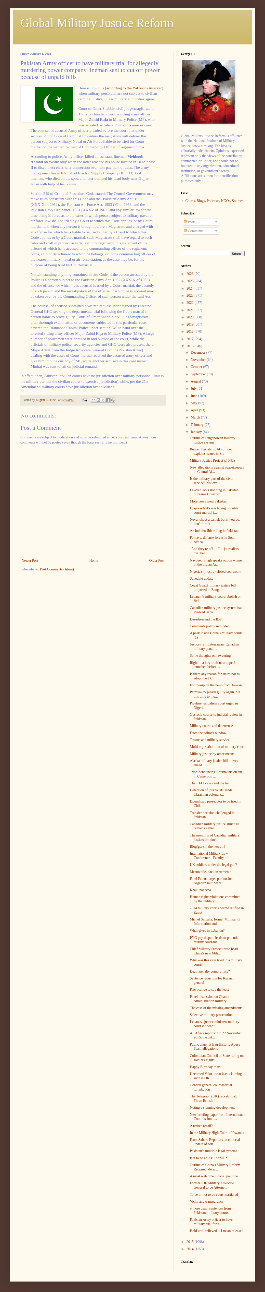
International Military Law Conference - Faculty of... (210, 856)
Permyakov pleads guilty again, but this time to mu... (215, 694)
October (197, 367)
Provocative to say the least (209, 989)
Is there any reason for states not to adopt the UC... (215, 676)
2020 (191, 317)
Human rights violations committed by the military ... (215, 899)
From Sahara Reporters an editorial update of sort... (215, 1142)
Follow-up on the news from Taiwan (216, 685)
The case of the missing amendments (216, 1008)
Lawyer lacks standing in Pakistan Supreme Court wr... (214, 492)
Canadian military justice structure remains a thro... (214, 826)
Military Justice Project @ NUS (212, 460)
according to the (134, 88)
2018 (191, 331)
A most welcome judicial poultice (214, 1176)
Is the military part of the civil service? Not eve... (211, 481)
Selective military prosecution (211, 1015)
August (196, 381)
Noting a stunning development (212, 1107)
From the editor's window (208, 733)
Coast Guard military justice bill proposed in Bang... (213, 587)
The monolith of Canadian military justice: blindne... (215, 837)
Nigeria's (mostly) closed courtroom (215, 571)
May (194, 403)
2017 (191, 339)
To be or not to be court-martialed (214, 1195)
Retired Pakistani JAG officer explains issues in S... (211, 451)
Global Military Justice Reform (97, 23)
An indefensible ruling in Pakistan (214, 531)
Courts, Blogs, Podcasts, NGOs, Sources (214, 201)
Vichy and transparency (206, 1201)
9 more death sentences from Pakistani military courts (210, 1210)
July (194, 388)
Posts (189, 222)
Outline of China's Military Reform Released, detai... (215, 1167)
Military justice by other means (212, 754)
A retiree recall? (201, 1126)
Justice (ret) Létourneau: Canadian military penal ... (214, 646)
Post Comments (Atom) (57, 569)
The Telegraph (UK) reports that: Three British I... (213, 1098)
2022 (191, 303)
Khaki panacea (200, 890)
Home (93, 561)
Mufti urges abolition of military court (217, 747)
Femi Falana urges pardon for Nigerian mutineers (211, 881)
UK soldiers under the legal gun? (213, 865)
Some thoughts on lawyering (210, 655)
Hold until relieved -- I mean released (216, 1231)
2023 (191, 295)
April (195, 410)
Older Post (157, 561)
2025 (191, 281)
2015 (191, 1242)
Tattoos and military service (210, 740)
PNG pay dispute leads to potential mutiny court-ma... (215, 940)
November (199, 360)
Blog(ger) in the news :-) (207, 846)
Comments (193, 231)
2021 (191, 310)
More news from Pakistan (208, 501)
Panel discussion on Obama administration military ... (210, 999)
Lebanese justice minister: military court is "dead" (214, 1024)
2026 (191, 274)
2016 (191, 346)
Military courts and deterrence (211, 726)
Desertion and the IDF (206, 619)
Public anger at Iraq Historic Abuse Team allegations (215, 1047)
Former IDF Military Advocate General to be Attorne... (212, 1185)
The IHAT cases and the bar (210, 783)
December (198, 352)
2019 (191, 324)
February (197, 425)
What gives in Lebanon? (207, 930)
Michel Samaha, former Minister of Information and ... (215, 921)
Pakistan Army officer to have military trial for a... (211, 1222)
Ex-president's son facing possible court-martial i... (214, 510)
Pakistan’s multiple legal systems (213, 1151)
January (197, 432)
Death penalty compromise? (210, 971)
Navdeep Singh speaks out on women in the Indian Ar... (216, 562)
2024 (191, 288)
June (194, 396)
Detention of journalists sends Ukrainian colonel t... (211, 792)
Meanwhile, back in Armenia (210, 872)
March (196, 417)
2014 (191, 1249)
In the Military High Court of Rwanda (217, 1133)
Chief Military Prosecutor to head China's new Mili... (214, 951)
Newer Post (30, 561)
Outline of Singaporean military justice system (212, 440)
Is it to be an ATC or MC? (208, 1158)
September (199, 374)
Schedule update (201, 578)
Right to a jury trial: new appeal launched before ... (212, 665)
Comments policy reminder (209, 626)
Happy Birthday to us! (206, 1067)
